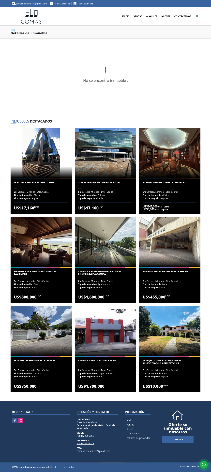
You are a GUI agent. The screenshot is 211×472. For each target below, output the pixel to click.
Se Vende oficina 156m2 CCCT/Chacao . (165, 182)
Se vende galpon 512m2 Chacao (97, 360)
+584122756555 (62, 3)
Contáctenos (182, 16)
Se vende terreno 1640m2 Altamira (35, 360)
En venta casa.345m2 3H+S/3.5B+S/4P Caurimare (35, 272)
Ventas (138, 16)
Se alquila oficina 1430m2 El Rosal (35, 182)
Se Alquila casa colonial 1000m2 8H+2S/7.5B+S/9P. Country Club (162, 361)
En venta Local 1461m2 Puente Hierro (165, 271)
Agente (165, 16)
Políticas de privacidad (139, 438)
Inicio (126, 16)
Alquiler (151, 16)
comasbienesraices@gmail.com (93, 451)
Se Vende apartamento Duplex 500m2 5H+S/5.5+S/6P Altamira (100, 272)
